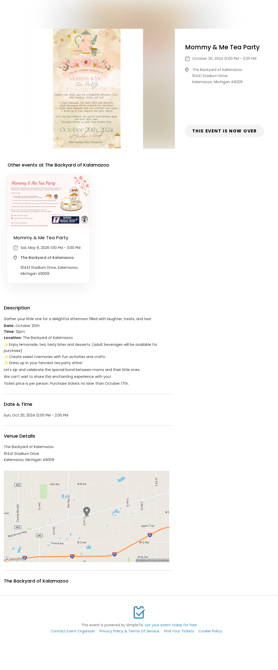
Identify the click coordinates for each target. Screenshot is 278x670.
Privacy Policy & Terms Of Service (129, 631)
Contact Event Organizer (73, 631)
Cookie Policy (210, 631)
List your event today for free (171, 625)
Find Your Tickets (179, 631)
